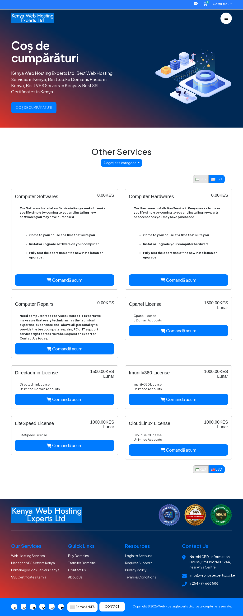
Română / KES (82, 607)
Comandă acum (64, 280)
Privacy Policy (136, 570)
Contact (112, 606)
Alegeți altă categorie (120, 163)
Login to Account (138, 556)
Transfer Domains (82, 563)
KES (201, 179)
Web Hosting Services (28, 556)
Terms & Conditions (140, 577)
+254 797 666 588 (204, 583)
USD (216, 179)
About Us (75, 577)
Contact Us (77, 570)
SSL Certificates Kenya (28, 577)
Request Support (138, 563)
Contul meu (221, 4)
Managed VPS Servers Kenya (33, 563)
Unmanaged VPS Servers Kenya (35, 570)
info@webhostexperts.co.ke (212, 575)
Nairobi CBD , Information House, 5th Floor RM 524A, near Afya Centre (210, 561)
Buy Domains (78, 556)
